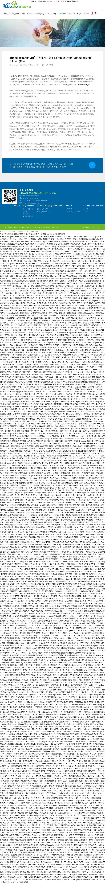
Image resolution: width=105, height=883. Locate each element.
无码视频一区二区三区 (32, 684)
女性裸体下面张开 (45, 448)
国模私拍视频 (69, 712)
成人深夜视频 (70, 687)
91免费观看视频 (57, 507)
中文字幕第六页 (6, 285)
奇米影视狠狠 (8, 438)
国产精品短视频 (56, 864)
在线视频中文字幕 (84, 426)
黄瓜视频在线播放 (47, 670)
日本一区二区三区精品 (64, 288)
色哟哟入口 (90, 406)
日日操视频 (31, 386)
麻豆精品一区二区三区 (77, 308)
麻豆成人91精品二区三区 (59, 258)
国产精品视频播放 (22, 369)
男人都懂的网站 (79, 635)
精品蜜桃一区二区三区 (37, 616)
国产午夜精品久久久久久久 (36, 793)
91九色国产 (4, 803)
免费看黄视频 (38, 724)
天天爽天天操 (36, 352)
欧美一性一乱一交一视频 (23, 409)
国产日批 (79, 414)
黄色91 (28, 776)
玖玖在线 (77, 345)
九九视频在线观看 (98, 490)
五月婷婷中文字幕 (24, 428)
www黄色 (22, 446)
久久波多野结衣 (33, 441)
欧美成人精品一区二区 (14, 271)
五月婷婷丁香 (34, 739)
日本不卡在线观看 (36, 682)
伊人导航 (44, 266)
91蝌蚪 (99, 862)
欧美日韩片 (9, 788)
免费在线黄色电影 (19, 633)
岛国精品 (100, 451)
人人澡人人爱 (63, 620)
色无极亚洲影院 (48, 825)
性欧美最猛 (38, 487)
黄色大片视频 (42, 308)
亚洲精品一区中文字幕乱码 (60, 665)
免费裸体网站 (76, 453)
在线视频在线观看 (85, 758)
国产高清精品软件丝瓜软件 (74, 825)
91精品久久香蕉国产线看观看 (94, 675)
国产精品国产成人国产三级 (15, 529)
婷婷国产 (51, 623)
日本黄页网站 (92, 438)
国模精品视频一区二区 (30, 436)
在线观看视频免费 (70, 537)
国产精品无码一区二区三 (22, 285)
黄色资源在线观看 (38, 517)
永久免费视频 (78, 551)
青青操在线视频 (17, 665)
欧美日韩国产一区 (86, 616)
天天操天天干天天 (22, 522)
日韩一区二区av (19, 423)
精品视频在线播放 (92, 382)
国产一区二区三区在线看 (48, 667)
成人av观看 (96, 261)
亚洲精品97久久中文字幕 (39, 258)
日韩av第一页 (39, 603)
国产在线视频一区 (55, 389)
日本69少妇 (15, 652)
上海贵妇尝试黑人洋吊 (26, 566)
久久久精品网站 (35, 246)
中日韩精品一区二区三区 (95, 266)
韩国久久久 (92, 554)
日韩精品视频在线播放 (24, 734)
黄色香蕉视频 (42, 303)
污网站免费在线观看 (71, 485)
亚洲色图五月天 (73, 350)
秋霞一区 (98, 293)
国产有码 (70, 249)
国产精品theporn (55, 438)
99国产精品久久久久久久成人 (11, 798)
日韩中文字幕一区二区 (74, 569)
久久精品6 (64, 561)
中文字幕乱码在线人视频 (19, 773)
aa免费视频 (85, 665)
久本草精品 (39, 377)
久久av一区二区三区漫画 (39, 364)
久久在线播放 (13, 451)
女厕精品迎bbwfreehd (64, 566)
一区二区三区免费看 (35, 717)
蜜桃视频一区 (8, 551)
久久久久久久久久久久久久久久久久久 (87, 793)
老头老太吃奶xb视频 (27, 357)
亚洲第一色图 (66, 241)
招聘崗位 (86, 214)
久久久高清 (30, 377)
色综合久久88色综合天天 (23, 266)
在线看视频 (51, 244)
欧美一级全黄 (60, 426)
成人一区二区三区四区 (61, 251)
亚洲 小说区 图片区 (79, 451)
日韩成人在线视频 (21, 394)
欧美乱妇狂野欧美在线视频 (20, 241)
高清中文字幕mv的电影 (28, 864)
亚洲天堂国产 (8, 712)
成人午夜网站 (48, 372)
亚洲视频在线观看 (21, 682)
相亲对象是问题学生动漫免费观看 (26, 845)
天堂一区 (51, 327)
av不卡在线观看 (32, 515)
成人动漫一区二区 (32, 808)
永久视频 (72, 320)
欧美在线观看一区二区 (87, 335)
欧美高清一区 (59, 687)
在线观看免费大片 (32, 551)
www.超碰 (63, 273)
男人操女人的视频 (34, 542)
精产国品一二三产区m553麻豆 (80, 369)
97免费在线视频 (79, 505)
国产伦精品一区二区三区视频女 (56, 377)
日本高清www (72, 657)
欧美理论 (66, 623)
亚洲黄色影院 (71, 411)
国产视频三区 (61, 682)
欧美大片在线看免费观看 (39, 677)
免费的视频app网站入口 (90, 734)
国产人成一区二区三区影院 (75, 574)
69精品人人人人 (45, 421)
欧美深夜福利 (67, 345)
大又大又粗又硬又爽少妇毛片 (15, 542)
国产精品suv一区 (85, 800)
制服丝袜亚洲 (61, 468)
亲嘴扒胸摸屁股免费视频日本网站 (61, 652)
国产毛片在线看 (95, 591)
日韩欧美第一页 (57, 712)
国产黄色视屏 (24, 421)
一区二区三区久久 (76, 433)
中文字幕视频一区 (34, 825)
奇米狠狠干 (41, 244)
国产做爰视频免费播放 (88, 618)
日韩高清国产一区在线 (77, 436)
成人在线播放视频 (31, 586)
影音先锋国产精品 (79, 431)
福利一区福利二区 (19, 827)
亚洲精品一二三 (83, 367)
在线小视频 (23, 293)
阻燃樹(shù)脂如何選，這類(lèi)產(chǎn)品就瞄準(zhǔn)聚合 (38, 167)
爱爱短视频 (13, 278)
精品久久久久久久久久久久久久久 (64, 529)
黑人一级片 (14, 310)
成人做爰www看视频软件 (22, 771)
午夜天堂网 (95, 379)
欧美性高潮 (4, 485)
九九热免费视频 (11, 524)
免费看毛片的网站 (71, 404)
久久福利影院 (59, 603)
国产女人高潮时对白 (53, 635)
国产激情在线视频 (18, 433)
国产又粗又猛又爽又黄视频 (31, 401)
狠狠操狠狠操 (69, 859)
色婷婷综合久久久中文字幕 (64, 495)
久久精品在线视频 (46, 763)
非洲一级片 (59, 263)
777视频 (44, 389)
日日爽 (90, 601)
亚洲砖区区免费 (32, 495)
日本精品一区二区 (16, 239)
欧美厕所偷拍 (19, 551)
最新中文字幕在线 (85, 549)
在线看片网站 (53, 761)
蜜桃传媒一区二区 (73, 857)
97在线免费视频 (25, 803)
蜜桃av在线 (72, 680)
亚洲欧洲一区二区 (68, 613)
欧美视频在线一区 (58, 571)
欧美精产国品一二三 (46, 276)
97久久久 (43, 847)
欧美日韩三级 (67, 487)
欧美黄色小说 (11, 749)
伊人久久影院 (91, 532)
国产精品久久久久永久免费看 (42, 803)
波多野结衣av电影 (34, 483)
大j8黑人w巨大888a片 (40, 652)
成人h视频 (48, 404)
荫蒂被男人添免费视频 (18, 790)
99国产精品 (22, 386)
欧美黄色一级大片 (69, 879)
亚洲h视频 (41, 618)
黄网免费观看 (95, 497)
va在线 (36, 446)
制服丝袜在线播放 (87, 852)
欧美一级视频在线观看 (39, 438)
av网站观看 (59, 808)
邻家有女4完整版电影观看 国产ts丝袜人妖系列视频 (46, 283)
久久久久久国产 (32, 667)
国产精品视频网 (49, 566)
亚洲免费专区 (88, 470)
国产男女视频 (10, 702)
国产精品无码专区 (95, 502)
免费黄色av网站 (22, 490)
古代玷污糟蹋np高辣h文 (89, 443)
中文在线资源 (50, 611)
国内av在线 (75, 665)
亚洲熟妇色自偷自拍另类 (81, 241)
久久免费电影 (90, 808)
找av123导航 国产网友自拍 (52, 773)
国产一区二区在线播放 (30, 350)
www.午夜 (56, 768)
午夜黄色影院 (97, 512)
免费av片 (32, 694)
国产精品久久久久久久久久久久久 (38, 529)
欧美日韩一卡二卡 (90, 547)
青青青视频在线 (91, 606)
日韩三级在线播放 (34, 827)
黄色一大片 (96, 426)
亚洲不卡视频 (10, 697)
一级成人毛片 (32, 345)
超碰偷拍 (70, 766)
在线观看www (71, 593)
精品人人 (9, 739)
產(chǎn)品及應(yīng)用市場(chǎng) (41, 13)
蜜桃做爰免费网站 (85, 418)
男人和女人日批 (69, 414)
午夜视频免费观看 (13, 374)
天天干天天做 (58, 404)
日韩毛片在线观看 (48, 736)
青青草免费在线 (91, 571)
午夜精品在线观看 (70, 418)
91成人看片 (54, 717)
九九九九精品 (74, 258)
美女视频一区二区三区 (70, 670)
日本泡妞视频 (77, 547)
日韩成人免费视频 (80, 776)
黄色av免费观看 (25, 451)
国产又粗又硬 (40, 657)
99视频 (80, 529)
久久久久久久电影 (7, 394)
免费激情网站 (37, 428)
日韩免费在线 (10, 810)
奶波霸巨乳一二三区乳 (46, 815)
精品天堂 (84, 345)
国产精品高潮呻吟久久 (70, 618)
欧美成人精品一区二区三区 (52, 731)
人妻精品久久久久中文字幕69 (85, 391)
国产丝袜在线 (24, 507)
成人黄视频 (54, 684)
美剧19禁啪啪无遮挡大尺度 (16, 613)
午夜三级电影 (30, 697)
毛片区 (62, 761)
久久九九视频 (45, 473)
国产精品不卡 (21, 729)
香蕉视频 (99, 640)
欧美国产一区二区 (76, 827)
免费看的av (92, 648)
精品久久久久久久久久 (89, 842)
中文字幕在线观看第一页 (96, 354)
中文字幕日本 (85, 539)
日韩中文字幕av (6, 753)
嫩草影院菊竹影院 (7, 564)
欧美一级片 (34, 810)
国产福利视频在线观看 (90, 633)
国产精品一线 (88, 414)
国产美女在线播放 (38, 702)
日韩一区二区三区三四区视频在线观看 (24, 276)
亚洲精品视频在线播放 (79, 332)
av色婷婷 (58, 584)
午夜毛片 (62, 766)
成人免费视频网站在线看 (90, 362)
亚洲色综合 (4, 276)
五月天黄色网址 (73, 409)
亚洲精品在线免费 (94, 667)
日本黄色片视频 (93, 495)
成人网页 (73, 719)
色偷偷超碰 (34, 534)
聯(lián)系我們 (83, 13)
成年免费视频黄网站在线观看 (84, 236)
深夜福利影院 (88, 709)
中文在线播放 (18, 593)
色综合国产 (10, 490)
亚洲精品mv (25, 559)
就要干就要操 (8, 426)
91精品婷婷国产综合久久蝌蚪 (52, 359)
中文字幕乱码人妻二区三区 (40, 574)
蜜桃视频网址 (91, 574)
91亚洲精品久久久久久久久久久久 (23, 244)
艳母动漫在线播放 (83, 564)
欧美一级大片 (95, 322)
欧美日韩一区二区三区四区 (22, 497)
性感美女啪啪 (14, 357)
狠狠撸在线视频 (94, 566)
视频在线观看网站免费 (11, 781)
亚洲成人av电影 (60, 352)
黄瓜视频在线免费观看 (63, 298)
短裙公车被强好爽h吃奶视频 (66, 327)
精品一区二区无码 (64, 872)
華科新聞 (62, 13)
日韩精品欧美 (58, 820)
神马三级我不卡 (72, 616)
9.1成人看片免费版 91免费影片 (14, 817)
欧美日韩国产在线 (27, 606)
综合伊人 (48, 741)
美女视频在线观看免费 (81, 721)
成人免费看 (82, 354)
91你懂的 (27, 702)
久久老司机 (99, 670)
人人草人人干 (55, 478)
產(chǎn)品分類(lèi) (43, 211)
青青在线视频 (54, 266)
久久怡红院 (52, 872)
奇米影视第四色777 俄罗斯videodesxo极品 (53, 869)
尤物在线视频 (53, 492)
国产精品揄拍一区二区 (84, 687)
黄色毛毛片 (83, 463)
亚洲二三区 (74, 285)
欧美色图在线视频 (65, 492)
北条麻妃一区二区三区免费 (15, 741)
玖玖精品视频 (89, 684)
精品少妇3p (62, 667)
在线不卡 (63, 643)
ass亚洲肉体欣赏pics (72, 645)
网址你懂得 (15, 401)
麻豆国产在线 (10, 325)
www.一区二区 (90, 739)
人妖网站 (38, 566)
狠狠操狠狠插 (71, 313)
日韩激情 (62, 416)
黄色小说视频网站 (97, 761)
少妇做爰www (60, 322)
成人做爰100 (14, 623)
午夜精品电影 (26, 374)
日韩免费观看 (83, 423)
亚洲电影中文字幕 (87, 246)
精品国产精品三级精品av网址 (68, 460)
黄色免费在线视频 (81, 850)
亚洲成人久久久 (44, 453)
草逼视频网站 (75, 362)
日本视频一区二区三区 (9, 677)
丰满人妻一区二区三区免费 (34, 500)
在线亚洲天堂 (87, 453)
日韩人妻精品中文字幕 (51, 672)
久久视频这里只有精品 (27, 675)
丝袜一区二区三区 (32, 249)
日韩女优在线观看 (89, 729)
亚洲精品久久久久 (76, 805)
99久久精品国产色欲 (71, 539)
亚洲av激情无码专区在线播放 (91, 350)
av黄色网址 (84, 409)
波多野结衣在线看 (94, 588)
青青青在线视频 (67, 840)
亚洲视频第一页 (61, 798)
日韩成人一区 (78, 726)
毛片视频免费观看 (11, 507)
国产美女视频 (50, 399)
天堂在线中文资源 (87, 645)
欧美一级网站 (65, 266)
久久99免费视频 (6, 249)
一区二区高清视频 (76, 470)
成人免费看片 (43, 564)
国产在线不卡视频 (16, 500)
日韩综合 (48, 783)
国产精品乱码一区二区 (66, 781)
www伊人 (71, 667)
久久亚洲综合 (21, 288)
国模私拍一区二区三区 (46, 837)
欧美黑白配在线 (81, 660)
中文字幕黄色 (36, 731)
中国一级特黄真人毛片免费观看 (32, 579)
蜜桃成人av (10, 694)
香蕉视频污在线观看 (55, 303)
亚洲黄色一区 (61, 611)
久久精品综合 (50, 556)
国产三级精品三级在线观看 (16, 290)
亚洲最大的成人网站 (24, 537)
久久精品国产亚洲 (10, 761)
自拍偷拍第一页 (49, 682)
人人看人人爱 (19, 532)
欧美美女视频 (19, 347)
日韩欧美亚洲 (86, 817)
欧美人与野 (57, 877)
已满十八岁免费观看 (87, 527)
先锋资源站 (12, 537)
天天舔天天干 (29, 273)
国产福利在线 (84, 697)
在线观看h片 (9, 522)
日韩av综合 (73, 867)
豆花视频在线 (49, 785)
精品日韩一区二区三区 (41, 537)
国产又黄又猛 (76, 854)
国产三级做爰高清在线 (48, 490)
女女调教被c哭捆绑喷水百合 (50, 551)
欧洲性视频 (32, 485)
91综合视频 (73, 620)
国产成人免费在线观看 (71, 295)
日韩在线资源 (80, 495)
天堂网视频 (66, 790)
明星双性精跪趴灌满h (36, 384)
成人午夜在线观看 (74, 244)
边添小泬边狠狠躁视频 (91, 478)
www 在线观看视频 (36, 805)
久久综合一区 (11, 601)
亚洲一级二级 (53, 852)
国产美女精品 (5, 510)
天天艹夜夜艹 (27, 372)
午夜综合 (75, 790)
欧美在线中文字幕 (37, 519)
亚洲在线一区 (72, 795)
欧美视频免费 (18, 273)
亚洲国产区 (9, 854)
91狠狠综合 (20, 320)
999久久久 (34, 421)
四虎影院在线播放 (47, 808)
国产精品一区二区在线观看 (92, 872)
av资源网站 (47, 428)
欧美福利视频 (95, 448)
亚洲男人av (31, 303)
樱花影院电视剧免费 (33, 423)
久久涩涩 (17, 783)
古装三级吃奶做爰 (50, 547)
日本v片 (35, 835)
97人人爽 (43, 650)
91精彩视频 (76, 253)
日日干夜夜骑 (78, 835)
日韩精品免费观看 (31, 660)
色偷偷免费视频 (51, 369)
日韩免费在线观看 (11, 675)
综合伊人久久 (68, 731)
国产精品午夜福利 (87, 877)
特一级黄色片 (15, 815)
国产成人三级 (10, 288)
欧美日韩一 (42, 623)
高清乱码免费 (42, 527)
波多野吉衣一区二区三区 (14, 569)
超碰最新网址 (72, 271)
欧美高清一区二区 (59, 749)
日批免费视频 (61, 244)
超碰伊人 (63, 714)
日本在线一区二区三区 (69, 549)
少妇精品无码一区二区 (72, 507)
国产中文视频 (16, 648)
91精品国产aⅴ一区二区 (83, 249)
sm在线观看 (72, 423)
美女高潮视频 (70, 655)
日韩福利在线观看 (82, 613)
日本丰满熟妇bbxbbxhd (25, 584)
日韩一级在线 (32, 414)
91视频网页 (60, 342)
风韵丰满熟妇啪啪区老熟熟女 (25, 527)
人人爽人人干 (22, 645)
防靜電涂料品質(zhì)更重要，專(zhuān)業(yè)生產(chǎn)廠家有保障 (41, 163)
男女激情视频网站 (36, 522)
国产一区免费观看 (85, 744)
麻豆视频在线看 (22, 694)
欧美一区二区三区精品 (59, 510)
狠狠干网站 (71, 564)
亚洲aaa (57, 606)
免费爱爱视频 (8, 783)
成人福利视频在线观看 (89, 768)
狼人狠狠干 (33, 448)
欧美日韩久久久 (28, 406)
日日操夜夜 (40, 399)
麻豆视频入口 (61, 350)
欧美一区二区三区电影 (90, 399)
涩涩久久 (83, 788)
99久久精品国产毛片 (43, 406)
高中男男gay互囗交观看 (52, 487)
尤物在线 (10, 785)
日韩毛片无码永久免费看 (55, 608)
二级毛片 (6, 608)
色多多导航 (99, 246)
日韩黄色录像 (76, 357)
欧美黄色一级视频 (14, 362)
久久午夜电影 (6, 657)
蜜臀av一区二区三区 (47, 436)
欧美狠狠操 (38, 768)
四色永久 (13, 795)
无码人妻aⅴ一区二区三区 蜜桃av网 (37, 596)
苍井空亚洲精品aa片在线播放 (35, 335)
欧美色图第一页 (36, 680)
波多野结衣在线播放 (56, 655)
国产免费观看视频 (93, 517)
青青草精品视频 (52, 273)
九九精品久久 (21, 325)
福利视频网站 (5, 418)
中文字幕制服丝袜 (33, 692)
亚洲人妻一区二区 (94, 776)
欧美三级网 (14, 480)
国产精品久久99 (61, 293)
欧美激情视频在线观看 (52, 724)
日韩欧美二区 (18, 660)
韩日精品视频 (98, 813)
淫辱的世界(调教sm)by (14, 662)
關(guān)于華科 (18, 13)
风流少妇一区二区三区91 (35, 741)
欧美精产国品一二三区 (18, 618)
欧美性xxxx (66, 357)
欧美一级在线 (61, 374)
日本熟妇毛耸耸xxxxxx (76, 524)
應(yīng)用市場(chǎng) (44, 214)
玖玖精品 (34, 576)
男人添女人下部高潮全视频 (77, 290)
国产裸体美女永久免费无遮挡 (78, 465)
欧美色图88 (95, 537)
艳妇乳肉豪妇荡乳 (19, 332)
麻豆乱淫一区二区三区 (82, 305)
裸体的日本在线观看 (83, 544)
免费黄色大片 (52, 867)
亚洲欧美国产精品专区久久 (20, 468)
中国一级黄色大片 (51, 719)
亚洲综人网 (39, 271)
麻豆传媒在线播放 (89, 623)
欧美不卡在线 (48, 554)
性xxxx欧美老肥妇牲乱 (54, 753)
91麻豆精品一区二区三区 (30, 431)
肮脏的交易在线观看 (8, 574)
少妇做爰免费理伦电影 (30, 581)
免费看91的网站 (93, 278)
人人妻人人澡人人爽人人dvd (86, 455)
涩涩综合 (42, 608)
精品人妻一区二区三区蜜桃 (70, 852)
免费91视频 (31, 618)
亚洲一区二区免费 (95, 485)
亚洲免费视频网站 (74, 352)
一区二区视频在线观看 (76, 374)
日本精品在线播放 (11, 293)
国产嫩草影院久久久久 (61, 810)
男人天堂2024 (58, 256)
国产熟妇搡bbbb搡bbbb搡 (50, 845)
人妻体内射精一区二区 (93, 717)
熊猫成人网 (36, 830)
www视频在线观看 (51, 805)
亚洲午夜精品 (97, 468)
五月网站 (93, 367)
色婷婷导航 (17, 372)
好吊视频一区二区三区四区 (36, 433)
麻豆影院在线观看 (34, 633)
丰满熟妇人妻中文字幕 (63, 709)
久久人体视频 (14, 443)
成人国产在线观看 (37, 369)
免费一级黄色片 (48, 352)
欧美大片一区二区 (68, 455)
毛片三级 (55, 598)
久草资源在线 (56, 354)
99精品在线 (76, 872)
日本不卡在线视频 (28, 411)
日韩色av (97, 625)
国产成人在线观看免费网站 (94, 662)
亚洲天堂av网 (36, 256)
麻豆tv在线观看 (33, 288)
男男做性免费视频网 (8, 692)
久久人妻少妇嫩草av (83, 859)
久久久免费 (83, 867)
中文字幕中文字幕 (22, 785)
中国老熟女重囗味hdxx (48, 620)
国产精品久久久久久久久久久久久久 (64, 542)
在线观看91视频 (97, 869)
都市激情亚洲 (55, 364)
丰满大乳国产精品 (83, 500)
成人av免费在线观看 (44, 675)
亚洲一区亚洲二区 (81, 276)
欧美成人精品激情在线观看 (63, 448)
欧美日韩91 (92, 608)
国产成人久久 (45, 249)
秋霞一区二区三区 (89, 458)
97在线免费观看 (88, 854)
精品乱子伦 (61, 480)
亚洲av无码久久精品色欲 (69, 463)
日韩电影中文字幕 (88, 699)
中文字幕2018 (87, 507)
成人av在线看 (75, 699)
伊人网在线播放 (80, 278)
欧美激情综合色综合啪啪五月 (94, 303)
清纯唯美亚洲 (81, 667)
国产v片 (25, 342)
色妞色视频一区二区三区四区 (35, 455)
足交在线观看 (11, 805)
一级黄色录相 (68, 771)
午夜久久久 (68, 793)
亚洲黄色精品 (79, 771)
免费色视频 (38, 372)
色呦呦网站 (50, 584)
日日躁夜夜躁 (99, 751)
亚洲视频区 (65, 453)
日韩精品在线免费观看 (70, 877)
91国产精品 (64, 534)
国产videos (36, 389)
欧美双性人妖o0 (75, 483)
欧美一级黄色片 (46, 810)
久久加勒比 (57, 345)
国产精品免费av (60, 281)
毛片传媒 (9, 591)
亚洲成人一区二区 (72, 443)
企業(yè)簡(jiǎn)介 (28, 211)
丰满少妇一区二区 (29, 308)
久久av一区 (82, 438)
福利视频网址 (27, 318)
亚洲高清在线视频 (21, 564)
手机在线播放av (9, 625)
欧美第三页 (15, 630)
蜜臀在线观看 (10, 756)
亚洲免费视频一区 (83, 364)
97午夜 (47, 485)
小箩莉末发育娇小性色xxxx (93, 283)
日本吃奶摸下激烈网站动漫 (39, 342)
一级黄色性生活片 (7, 611)
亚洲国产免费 (97, 859)
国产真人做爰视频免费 (18, 315)
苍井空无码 (92, 862)
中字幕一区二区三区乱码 (56, 800)
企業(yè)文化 (27, 216)
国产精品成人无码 (73, 783)
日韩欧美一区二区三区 (75, 749)
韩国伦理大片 (61, 465)
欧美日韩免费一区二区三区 (54, 512)
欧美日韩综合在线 (76, 675)
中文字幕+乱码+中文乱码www (53, 638)
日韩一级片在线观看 (87, 798)
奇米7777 (50, 495)
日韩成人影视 (77, 298)
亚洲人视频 (83, 628)
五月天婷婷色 (56, 357)
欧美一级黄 (62, 640)
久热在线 (91, 670)
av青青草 (58, 694)
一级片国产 (97, 704)
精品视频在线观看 (10, 478)
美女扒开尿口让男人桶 (56, 569)
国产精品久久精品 (32, 813)
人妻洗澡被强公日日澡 (93, 825)
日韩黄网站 (20, 377)
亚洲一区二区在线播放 (86, 327)
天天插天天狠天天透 (41, 795)
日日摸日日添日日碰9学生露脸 (66, 441)
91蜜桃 (53, 524)
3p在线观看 (94, 672)
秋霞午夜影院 (53, 325)
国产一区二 (58, 625)
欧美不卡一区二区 (95, 251)
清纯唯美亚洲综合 (82, 803)
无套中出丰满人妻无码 (75, 682)
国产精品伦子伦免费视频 (20, 731)
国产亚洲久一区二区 (89, 692)
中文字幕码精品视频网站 (92, 785)
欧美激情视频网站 (77, 606)
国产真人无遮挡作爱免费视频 (62, 396)
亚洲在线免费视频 (45, 261)
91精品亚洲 (4, 852)
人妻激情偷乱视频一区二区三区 (30, 709)
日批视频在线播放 (95, 281)
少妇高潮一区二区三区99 (15, 495)
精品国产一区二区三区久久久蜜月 (75, 502)
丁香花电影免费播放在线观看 (84, 492)
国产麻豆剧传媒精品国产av (39, 236)
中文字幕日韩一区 (17, 776)
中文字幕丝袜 (15, 608)
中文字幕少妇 (15, 411)
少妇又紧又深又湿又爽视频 (65, 588)
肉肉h (8, 497)
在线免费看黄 (87, 603)
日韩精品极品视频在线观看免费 (29, 470)
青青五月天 (16, 581)
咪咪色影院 (51, 699)
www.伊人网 (74, 788)
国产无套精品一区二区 (34, 263)
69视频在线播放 (32, 320)
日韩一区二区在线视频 (31, 359)
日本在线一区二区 (50, 475)
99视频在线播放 (78, 382)
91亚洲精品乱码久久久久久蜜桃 (87, 384)
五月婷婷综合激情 (40, 761)
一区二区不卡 (22, 751)
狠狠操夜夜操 (79, 559)
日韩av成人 (7, 879)
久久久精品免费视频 (52, 241)
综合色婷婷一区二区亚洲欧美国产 (24, 837)
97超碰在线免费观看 (94, 822)
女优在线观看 (6, 837)
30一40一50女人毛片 (96, 850)
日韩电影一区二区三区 (11, 699)
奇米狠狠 (8, 342)
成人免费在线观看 (69, 778)
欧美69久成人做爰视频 (11, 606)
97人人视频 (18, 561)
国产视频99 (55, 249)
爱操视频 (59, 246)
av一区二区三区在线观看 (64, 276)
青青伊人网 (4, 596)
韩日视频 (78, 729)
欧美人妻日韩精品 (57, 574)
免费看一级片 (19, 788)
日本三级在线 (37, 451)
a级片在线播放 (39, 300)
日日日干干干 (24, 677)
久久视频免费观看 (91, 763)
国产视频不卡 (29, 820)
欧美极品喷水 (16, 638)
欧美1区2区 (64, 630)
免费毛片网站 (63, 470)
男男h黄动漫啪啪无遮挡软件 (21, 418)
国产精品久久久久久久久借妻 (22, 382)
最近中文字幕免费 (87, 300)
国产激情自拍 (40, 273)
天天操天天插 (44, 756)
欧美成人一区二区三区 (64, 815)
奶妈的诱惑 (82, 581)
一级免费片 (55, 473)
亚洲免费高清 (84, 724)
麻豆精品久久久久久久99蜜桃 (53, 648)
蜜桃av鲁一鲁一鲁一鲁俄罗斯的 (66, 697)
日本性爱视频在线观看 (87, 620)
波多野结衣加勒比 (88, 473)
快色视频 (19, 702)
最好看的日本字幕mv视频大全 (56, 337)
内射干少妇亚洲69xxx (95, 273)
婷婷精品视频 (48, 709)
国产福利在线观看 (62, 837)
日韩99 (57, 382)
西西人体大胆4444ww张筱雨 (38, 822)
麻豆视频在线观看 (70, 438)
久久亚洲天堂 (56, 756)
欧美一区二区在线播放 (46, 293)
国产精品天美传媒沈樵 (27, 416)
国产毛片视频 (81, 588)
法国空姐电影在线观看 (41, 640)
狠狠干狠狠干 (21, 736)
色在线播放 (27, 655)
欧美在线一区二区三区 (74, 394)
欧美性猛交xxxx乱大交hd (61, 261)
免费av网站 (79, 571)
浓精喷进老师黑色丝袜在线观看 (78, 322)
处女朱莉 (39, 411)
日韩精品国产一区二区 (61, 522)
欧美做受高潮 (84, 542)
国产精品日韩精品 (22, 399)
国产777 (58, 559)
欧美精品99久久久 (66, 717)
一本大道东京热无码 (91, 551)
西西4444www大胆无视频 (39, 857)
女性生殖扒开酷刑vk (83, 490)
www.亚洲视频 (95, 613)
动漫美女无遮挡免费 (92, 682)
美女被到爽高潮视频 (83, 512)
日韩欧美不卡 (69, 359)
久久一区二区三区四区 (18, 345)
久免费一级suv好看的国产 (66, 586)
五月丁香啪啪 (46, 842)
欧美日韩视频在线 (77, 428)
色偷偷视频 (51, 751)
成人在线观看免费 (34, 290)
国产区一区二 (79, 717)
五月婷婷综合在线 (34, 790)
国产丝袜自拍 (63, 576)
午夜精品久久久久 (7, 399)
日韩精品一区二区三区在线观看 (21, 322)
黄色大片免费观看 (63, 699)
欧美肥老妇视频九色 (57, 857)
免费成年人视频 (6, 273)
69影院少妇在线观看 (95, 593)
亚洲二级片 (77, 256)
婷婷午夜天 (70, 571)
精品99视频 (93, 421)
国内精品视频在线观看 (89, 258)
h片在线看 (23, 485)
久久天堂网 (39, 781)
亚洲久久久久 (47, 877)
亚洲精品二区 (32, 298)
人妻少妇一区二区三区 (40, 310)
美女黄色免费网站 (21, 268)
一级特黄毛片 (18, 753)
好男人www (26, 672)
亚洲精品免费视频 (53, 335)
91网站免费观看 (25, 310)
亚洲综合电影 (42, 416)
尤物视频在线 (77, 478)
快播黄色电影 (74, 707)
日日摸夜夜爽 (32, 613)
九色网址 (31, 544)
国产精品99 (98, 616)
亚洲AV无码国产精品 (79, 596)
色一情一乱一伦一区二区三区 (81, 704)
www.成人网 (95, 542)
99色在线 (58, 502)
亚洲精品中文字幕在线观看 (61, 406)
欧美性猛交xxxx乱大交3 (63, 726)
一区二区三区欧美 (66, 862)
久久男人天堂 (42, 386)
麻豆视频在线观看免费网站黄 (43, 874)
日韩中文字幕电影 (19, 414)
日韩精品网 (29, 603)
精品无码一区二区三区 (82, 731)
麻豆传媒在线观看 (7, 268)
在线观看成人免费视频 (90, 352)
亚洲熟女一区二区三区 (79, 251)
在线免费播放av (30, 593)
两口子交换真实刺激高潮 (10, 763)
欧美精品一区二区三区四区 (55, 734)
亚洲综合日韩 (58, 741)
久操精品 (91, 320)
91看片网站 (55, 544)
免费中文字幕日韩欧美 (62, 340)
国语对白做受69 (23, 524)
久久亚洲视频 (48, 451)
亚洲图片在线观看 (39, 771)
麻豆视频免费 (39, 322)
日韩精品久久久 (57, 539)
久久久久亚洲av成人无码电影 (17, 547)
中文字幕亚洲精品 (94, 867)
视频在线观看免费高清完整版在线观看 (42, 367)
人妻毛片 (6, 776)
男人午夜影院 (18, 487)
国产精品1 (59, 739)
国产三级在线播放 (81, 874)
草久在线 (90, 396)
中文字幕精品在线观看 (18, 840)
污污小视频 (45, 830)
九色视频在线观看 (27, 391)
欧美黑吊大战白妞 (81, 652)
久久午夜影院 (66, 382)
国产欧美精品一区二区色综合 (76, 648)
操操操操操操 (29, 852)
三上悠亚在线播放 (80, 386)
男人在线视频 (39, 556)
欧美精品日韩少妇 (74, 268)
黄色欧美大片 (29, 340)
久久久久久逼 (76, 623)
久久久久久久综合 (37, 611)
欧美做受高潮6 (83, 719)
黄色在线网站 (94, 746)
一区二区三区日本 (43, 357)
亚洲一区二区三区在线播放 (39, 394)
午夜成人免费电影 (65, 505)
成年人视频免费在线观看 (23, 300)
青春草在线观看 (87, 389)
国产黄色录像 (79, 519)
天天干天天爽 (64, 805)
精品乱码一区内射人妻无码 (60, 596)
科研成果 (26, 214)
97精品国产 (13, 803)
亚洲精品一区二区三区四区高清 (37, 854)
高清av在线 (38, 330)
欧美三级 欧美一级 (38, 798)
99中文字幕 (38, 707)
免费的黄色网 (60, 411)
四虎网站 (9, 337)
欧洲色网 (36, 266)
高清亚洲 (41, 643)
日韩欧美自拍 (90, 820)
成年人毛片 (82, 593)
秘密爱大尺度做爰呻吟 (74, 283)
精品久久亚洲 (39, 409)
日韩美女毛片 (26, 830)
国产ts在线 (91, 340)
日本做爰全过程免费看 (63, 446)
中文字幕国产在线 (87, 857)
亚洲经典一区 (70, 372)
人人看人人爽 (44, 660)
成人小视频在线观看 (60, 675)
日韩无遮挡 (64, 308)
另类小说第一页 (62, 436)
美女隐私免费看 (35, 773)
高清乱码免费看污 (81, 840)
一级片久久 (76, 633)
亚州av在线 (4, 640)
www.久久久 (47, 256)
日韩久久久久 (79, 598)
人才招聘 (98, 230)
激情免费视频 (73, 643)
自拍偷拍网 (15, 643)
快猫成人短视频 (80, 396)
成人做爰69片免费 (49, 480)
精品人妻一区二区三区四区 (10, 559)
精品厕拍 (20, 813)
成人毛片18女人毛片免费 (9, 313)
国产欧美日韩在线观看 (28, 261)
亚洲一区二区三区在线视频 (44, 591)
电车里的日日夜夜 (80, 347)
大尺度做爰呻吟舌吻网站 (83, 813)
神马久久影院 (69, 689)
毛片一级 (19, 340)
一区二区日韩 (89, 805)
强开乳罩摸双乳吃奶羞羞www (14, 842)
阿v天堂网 (79, 712)
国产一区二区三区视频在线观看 (52, 431)
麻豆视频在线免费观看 (78, 554)
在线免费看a (44, 689)
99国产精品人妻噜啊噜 (34, 512)
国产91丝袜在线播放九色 (23, 591)
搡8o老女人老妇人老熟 (70, 677)
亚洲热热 (72, 364)
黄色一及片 (56, 391)
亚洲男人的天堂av (72, 318)
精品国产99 (46, 542)
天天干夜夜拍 (68, 850)
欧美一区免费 (29, 239)
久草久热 (74, 401)
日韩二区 (68, 431)
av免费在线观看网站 (61, 554)
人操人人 (30, 817)
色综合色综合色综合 (38, 867)
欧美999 (91, 840)
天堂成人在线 (5, 643)
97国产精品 (84, 556)
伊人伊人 (24, 384)
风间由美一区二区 (83, 372)
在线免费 (84, 746)
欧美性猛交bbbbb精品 (86, 313)
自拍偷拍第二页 (17, 744)
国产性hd (97, 249)
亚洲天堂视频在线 (47, 446)
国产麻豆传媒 (65, 684)
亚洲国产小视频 (72, 800)
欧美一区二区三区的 (53, 618)
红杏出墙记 (13, 640)
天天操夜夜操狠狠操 (81, 672)
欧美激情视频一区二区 (42, 318)
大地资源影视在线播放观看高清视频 (40, 588)
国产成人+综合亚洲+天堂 (29, 763)
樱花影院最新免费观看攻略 (88, 401)
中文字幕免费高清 (14, 869)
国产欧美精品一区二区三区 (84, 832)
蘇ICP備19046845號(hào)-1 (50, 230)
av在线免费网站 (69, 384)
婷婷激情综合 (22, 805)
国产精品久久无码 (48, 246)
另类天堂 (51, 739)
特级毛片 (17, 350)
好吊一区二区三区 (79, 340)
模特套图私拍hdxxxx (47, 350)
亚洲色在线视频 (98, 253)
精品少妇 (40, 832)
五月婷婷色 (50, 285)
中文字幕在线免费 (52, 643)
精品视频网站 (96, 325)
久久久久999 (89, 835)
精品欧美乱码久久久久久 (47, 576)
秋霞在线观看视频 (53, 455)
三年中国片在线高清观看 (75, 379)
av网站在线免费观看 (55, 418)
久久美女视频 (87, 244)
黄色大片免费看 (81, 611)
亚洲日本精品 (48, 687)
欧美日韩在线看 (26, 630)
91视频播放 (89, 519)
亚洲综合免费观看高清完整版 (23, 657)
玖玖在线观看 (37, 475)
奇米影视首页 (65, 421)
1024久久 (31, 840)
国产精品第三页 (17, 453)
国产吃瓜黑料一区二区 (22, 426)
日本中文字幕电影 (14, 460)
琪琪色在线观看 (87, 630)
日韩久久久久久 (49, 704)
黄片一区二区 (10, 369)
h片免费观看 (89, 702)
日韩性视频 (66, 724)
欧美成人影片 (6, 256)
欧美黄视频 (97, 244)
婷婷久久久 (49, 322)
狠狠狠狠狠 (87, 394)
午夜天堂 (64, 364)
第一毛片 (30, 332)
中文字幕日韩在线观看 (8, 566)
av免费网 (95, 241)
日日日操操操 (99, 835)
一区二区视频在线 (82, 753)
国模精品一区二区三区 (11, 261)
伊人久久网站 (5, 396)
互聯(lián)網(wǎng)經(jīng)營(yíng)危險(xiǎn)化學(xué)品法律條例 (54, 1)
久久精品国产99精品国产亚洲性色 (68, 692)
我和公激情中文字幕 (71, 246)
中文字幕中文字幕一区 (64, 278)
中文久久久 (68, 236)
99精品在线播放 (38, 879)
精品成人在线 (75, 630)
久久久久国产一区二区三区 (45, 465)
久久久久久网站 (89, 756)
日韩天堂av (76, 817)
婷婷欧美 (9, 347)
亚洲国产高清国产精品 (39, 468)
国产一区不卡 (50, 729)
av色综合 (51, 694)
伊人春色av (20, 603)
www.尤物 (23, 544)
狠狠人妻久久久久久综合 (96, 689)
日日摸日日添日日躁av (65, 751)
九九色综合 (32, 293)
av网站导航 (94, 719)
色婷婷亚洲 (45, 507)
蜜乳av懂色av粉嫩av (93, 524)
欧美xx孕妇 (62, 593)
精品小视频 (7, 877)
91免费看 (48, 579)
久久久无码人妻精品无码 (73, 310)
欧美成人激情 (81, 601)
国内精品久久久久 (25, 724)
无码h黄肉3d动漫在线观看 (40, 524)
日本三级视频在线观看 (19, 236)
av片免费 (92, 409)
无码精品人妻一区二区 (93, 771)
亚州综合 (21, 749)
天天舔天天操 (98, 507)
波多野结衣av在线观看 (79, 421)
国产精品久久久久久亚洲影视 (36, 532)
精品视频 (88, 239)
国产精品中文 (21, 505)
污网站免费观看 (15, 768)
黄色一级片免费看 (92, 428)
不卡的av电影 (78, 662)
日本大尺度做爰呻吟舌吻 (44, 340)
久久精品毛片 (58, 253)
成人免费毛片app (38, 285)
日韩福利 (55, 421)
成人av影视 (19, 684)
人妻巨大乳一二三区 (89, 357)
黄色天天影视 (5, 318)
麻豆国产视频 (52, 505)
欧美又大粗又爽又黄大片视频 (39, 571)
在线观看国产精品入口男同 (16, 303)
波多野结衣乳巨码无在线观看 (31, 480)
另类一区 (78, 756)
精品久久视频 (87, 253)
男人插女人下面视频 (18, 396)
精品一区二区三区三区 (45, 697)
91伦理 (26, 534)
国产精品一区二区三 (49, 470)
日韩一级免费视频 (64, 547)
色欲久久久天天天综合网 (76, 273)
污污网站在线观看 (37, 458)
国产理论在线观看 (56, 236)
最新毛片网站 (63, 300)
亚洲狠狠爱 (50, 559)
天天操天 (80, 640)
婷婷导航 (53, 315)
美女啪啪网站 (92, 576)
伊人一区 (69, 763)
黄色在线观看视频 (78, 522)
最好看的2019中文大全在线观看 (15, 822)
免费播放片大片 (23, 574)
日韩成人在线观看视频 (39, 313)
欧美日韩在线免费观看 (65, 517)
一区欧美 (19, 463)
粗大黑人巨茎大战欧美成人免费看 (47, 721)
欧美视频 (17, 438)
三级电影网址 (5, 236)
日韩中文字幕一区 (16, 327)
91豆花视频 (4, 241)
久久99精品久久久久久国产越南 (38, 758)
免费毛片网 (65, 606)
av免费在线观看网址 (94, 308)
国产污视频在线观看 (23, 517)
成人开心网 (65, 527)
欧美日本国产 (55, 840)
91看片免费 (37, 497)
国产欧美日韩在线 (31, 569)
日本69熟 (58, 623)
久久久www (45, 483)
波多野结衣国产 (98, 655)
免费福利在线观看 (43, 850)
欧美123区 (37, 877)
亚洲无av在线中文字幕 (73, 603)
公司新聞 (69, 211)
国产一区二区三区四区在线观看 (50, 662)
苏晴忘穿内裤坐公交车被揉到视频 (46, 561)
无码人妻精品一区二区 (49, 766)
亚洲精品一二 (98, 800)
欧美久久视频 (68, 559)
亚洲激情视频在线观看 (12, 680)
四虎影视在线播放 (10, 571)
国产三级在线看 (9, 584)
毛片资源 (58, 778)
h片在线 (23, 443)
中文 (92, 13)
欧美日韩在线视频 (10, 645)
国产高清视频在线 (31, 756)
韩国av (88, 379)
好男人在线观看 (94, 463)
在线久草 (53, 795)
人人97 (91, 290)
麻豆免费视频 (96, 721)
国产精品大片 (66, 478)
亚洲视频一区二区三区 (94, 598)
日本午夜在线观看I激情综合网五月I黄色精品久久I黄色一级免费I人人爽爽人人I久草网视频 (32, 234)
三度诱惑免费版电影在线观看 (92, 416)
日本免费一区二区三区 (14, 721)
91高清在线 (49, 798)
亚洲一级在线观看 (18, 263)
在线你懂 (91, 386)
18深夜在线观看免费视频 (56, 616)
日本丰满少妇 (42, 694)
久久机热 (30, 446)
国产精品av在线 (98, 638)
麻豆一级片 (28, 487)
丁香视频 (70, 611)
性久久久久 (92, 845)
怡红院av (78, 359)
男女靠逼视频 (80, 766)
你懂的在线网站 (86, 295)
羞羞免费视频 (34, 670)
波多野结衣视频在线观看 (21, 256)
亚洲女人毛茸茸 (41, 492)
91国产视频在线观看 (25, 761)
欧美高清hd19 (29, 492)
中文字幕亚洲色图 (16, 596)
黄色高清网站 (29, 721)
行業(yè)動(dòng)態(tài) (73, 214)
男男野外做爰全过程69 (31, 766)
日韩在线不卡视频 (78, 266)
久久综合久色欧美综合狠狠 (80, 869)
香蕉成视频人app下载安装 (21, 510)
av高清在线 (98, 707)
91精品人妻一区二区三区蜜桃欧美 (90, 315)
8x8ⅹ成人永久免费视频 (35, 443)
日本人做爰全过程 (22, 258)
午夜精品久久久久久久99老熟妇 (93, 263)
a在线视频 (46, 665)
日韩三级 (67, 625)
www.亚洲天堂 (68, 753)
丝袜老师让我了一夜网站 (73, 303)
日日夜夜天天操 (22, 246)
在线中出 (52, 278)
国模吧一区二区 (15, 672)
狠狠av (52, 342)
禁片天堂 (68, 239)
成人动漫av (46, 362)
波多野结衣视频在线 (46, 298)
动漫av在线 (68, 256)
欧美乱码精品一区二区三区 (21, 650)
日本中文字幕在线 (41, 332)
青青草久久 (71, 640)
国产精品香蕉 (17, 766)
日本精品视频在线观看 (14, 586)
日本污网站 (65, 335)
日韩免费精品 (22, 379)
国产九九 (52, 332)
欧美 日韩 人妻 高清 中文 (66, 367)
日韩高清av (79, 702)
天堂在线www (27, 862)
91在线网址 (9, 561)
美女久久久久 (94, 276)
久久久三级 (83, 281)
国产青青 (101, 571)
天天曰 (7, 411)
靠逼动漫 (72, 377)
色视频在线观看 (97, 500)
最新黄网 (77, 746)
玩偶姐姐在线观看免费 (53, 458)
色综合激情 (57, 579)
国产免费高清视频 (56, 310)
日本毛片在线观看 (37, 404)
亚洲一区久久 (26, 389)
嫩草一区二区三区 (16, 852)
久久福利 (101, 608)
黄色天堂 (72, 500)
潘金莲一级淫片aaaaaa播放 (53, 645)
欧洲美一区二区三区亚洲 (26, 539)
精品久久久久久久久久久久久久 (50, 414)
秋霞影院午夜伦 (72, 650)
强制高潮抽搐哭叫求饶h (65, 729)
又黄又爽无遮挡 (67, 347)
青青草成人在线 (69, 694)
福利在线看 (76, 261)
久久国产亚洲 (71, 761)
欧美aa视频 (25, 687)
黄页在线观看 (55, 613)
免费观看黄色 (25, 313)
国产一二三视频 (57, 537)
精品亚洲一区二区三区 (58, 822)
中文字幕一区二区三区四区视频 (90, 404)
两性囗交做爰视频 (28, 465)
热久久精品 (41, 593)
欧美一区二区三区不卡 (35, 729)
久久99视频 (44, 813)
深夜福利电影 (22, 571)
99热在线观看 (79, 532)
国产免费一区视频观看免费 (90, 460)
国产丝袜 (58, 670)
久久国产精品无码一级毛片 (31, 746)
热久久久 (36, 650)
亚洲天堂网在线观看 (10, 446)
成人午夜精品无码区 (88, 534)
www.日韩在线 (70, 601)
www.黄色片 (52, 460)
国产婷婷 (95, 817)
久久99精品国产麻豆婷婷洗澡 (53, 601)
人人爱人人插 (67, 579)
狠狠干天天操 (16, 318)
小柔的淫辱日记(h (57, 830)
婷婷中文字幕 (75, 534)
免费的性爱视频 (51, 781)
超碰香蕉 (22, 483)
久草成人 (57, 776)
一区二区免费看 (57, 485)
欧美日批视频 (80, 517)
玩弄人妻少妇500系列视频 (54, 443)
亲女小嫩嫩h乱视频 (8, 340)
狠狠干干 (99, 327)
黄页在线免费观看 (36, 785)
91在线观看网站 (67, 672)
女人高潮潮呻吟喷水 (26, 278)
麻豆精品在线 (60, 379)
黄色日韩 (98, 645)
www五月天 (21, 620)
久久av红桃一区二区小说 (44, 606)
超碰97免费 (48, 522)
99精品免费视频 (35, 362)
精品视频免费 (47, 251)
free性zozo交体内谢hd (59, 758)
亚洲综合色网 (8, 845)
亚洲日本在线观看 (35, 645)
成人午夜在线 (24, 364)
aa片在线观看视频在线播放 (37, 325)
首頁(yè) (6, 13)
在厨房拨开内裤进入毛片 (35, 295)
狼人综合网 (14, 421)
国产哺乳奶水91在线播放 (67, 315)
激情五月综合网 (61, 785)
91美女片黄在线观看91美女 (60, 854)
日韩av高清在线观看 (47, 288)
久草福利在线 (70, 512)
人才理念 (86, 211)
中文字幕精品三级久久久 (57, 268)
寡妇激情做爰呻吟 (27, 781)
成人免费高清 (35, 507)
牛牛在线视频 (78, 763)
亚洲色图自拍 (52, 793)
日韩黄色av (67, 662)
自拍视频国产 (59, 372)
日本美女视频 (90, 374)
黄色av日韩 (20, 756)
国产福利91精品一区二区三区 (79, 337)
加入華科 (71, 13)
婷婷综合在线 (48, 281)
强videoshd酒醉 (84, 441)
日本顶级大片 (49, 411)
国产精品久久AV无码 (36, 337)
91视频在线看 (97, 305)
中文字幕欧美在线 (45, 345)
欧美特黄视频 (92, 436)
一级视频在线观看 (16, 455)
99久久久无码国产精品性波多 (84, 330)
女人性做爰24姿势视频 (86, 411)
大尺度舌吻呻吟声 (21, 712)
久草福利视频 (16, 406)
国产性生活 (59, 825)
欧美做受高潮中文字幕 (27, 832)
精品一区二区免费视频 (91, 359)
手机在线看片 (29, 271)
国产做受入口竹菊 (47, 441)
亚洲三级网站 (88, 625)
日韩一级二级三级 (22, 810)
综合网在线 (62, 795)
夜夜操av (45, 684)
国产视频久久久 (47, 625)
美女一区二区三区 (51, 832)
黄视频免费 (28, 744)
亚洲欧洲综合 (97, 544)
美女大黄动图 (37, 281)
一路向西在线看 (84, 537)
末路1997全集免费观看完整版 (18, 352)
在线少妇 (9, 367)
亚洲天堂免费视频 (63, 399)
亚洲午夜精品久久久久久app (66, 581)
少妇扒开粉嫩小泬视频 (74, 515)
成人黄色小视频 (98, 394)
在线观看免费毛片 (45, 515)
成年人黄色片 (93, 847)
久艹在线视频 (61, 556)
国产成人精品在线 (68, 660)
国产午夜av (74, 527)
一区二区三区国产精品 (93, 749)
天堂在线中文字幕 (41, 278)
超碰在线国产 (93, 596)
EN (95, 13)
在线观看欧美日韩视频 (18, 588)
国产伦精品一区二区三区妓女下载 (12, 667)
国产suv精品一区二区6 (57, 313)
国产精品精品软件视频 (18, 298)
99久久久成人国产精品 (32, 463)
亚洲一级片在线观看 (87, 285)
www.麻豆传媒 (40, 239)
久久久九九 (21, 692)
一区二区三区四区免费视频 (90, 790)
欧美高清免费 (23, 448)
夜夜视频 (19, 534)
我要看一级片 (87, 815)
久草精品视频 (79, 808)
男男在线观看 (34, 473)
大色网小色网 (15, 389)
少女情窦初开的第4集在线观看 (49, 305)
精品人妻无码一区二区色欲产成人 (85, 446)
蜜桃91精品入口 (79, 288)
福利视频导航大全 (73, 416)
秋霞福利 (50, 502)
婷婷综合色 (33, 778)
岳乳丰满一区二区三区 (46, 586)
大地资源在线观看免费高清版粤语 (51, 835)
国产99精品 (71, 736)
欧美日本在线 (64, 719)
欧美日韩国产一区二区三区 (23, 330)
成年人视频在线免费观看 (38, 268)
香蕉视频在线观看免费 (53, 879)
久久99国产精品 (41, 852)
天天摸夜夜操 (86, 261)
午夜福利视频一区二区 (65, 847)
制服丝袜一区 (26, 652)
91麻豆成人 (57, 790)
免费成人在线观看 (37, 241)
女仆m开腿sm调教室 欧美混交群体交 (25, 689)
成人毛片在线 (87, 268)
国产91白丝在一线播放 (71, 389)
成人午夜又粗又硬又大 (62, 451)
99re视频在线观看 (21, 778)
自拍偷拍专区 (5, 453)
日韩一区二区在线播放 (16, 295)
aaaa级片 (67, 253)
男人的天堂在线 (6, 330)
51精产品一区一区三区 (90, 256)
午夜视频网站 (82, 320)
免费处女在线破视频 (7, 872)
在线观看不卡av (7, 266)
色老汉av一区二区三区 (28, 623)
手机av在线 (41, 635)
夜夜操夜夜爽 (8, 300)
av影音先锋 (80, 739)
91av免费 (36, 744)
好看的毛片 (4, 815)
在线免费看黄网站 (35, 547)
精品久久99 (80, 655)
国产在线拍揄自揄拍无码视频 (55, 271)
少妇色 (80, 680)
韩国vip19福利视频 (33, 788)
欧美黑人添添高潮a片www (93, 310)
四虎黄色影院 (77, 625)
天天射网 (74, 724)
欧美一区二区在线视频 (66, 490)
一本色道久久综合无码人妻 (36, 502)
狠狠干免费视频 (6, 502)
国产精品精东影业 (13, 635)
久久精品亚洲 (90, 810)
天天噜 (100, 391)
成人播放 (33, 815)
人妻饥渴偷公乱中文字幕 (77, 822)
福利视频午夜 (67, 551)
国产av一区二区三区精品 (82, 638)
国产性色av (47, 768)
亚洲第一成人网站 (52, 630)
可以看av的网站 (12, 483)
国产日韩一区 (51, 517)
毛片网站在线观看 (43, 539)
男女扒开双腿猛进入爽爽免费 (12, 305)
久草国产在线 (96, 364)
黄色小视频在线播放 (36, 719)
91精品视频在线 (78, 406)
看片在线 (45, 633)
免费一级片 (7, 771)
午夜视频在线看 (68, 305)
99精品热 (100, 483)
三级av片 (42, 495)
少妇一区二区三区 (43, 712)
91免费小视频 (10, 736)
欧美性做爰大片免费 (42, 544)
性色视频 (32, 712)
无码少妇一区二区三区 (76, 714)
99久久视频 (10, 258)
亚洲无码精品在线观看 (65, 702)
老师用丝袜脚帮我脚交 (75, 480)
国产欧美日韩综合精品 (29, 608)
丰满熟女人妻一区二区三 (21, 549)
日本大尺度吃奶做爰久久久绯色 (79, 468)
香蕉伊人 (4, 357)
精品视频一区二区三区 (14, 820)
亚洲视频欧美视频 (90, 515)
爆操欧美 (67, 263)
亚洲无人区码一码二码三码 (22, 877)
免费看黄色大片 (48, 290)
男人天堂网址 (39, 584)
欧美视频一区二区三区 (88, 677)
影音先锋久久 (99, 396)
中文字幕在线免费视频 (53, 384)
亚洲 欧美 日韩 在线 (97, 561)
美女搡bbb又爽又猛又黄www (11, 308)
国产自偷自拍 (10, 320)
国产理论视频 (84, 643)
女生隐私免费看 (67, 768)
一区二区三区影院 (34, 625)
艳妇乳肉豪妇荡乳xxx (47, 374)
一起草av (68, 638)
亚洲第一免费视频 (92, 714)
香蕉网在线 (87, 298)
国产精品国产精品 (63, 332)
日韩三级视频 (15, 579)
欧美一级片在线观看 (22, 611)
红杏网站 (57, 803)
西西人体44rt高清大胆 (60, 320)
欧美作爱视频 (18, 253)
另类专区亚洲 (81, 689)
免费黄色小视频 (12, 850)
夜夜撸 (60, 793)
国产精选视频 (27, 460)
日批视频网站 (83, 795)
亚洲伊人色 (74, 837)
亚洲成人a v (4, 345)
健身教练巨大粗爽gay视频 (83, 579)
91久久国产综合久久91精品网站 (76, 591)
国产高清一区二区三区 (55, 239)
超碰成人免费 (98, 239)
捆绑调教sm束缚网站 (66, 475)
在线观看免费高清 (32, 347)
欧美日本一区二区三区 (34, 749)
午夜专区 (43, 739)
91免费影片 (91, 451)
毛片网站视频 (74, 561)
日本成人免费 (62, 524)
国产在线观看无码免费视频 (15, 512)
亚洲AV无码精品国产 (85, 830)
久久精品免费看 (55, 677)
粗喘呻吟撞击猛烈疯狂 (40, 549)
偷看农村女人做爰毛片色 (78, 510)
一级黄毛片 (84, 497)
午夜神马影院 (54, 308)
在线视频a (74, 335)
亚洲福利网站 (98, 271)
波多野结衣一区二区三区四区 (38, 315)
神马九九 (61, 394)
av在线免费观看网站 (20, 616)
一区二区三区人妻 (31, 453)
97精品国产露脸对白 (19, 283)
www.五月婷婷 (35, 648)
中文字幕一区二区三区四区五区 (35, 327)
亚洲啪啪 (24, 847)
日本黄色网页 (34, 490)
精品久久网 (76, 263)
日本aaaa (83, 670)
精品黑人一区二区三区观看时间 (53, 744)
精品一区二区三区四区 (29, 643)
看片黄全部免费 (60, 290)
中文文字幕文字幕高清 (32, 665)
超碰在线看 (47, 749)
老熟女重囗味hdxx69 (51, 330)
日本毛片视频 (10, 534)
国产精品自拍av (12, 364)
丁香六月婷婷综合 (66, 598)
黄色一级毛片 (54, 549)
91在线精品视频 (6, 660)
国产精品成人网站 (62, 285)
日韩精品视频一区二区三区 (71, 473)
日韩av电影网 (62, 680)
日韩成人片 (96, 731)
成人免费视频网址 (29, 869)
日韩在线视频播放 (30, 305)
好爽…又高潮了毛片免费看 (18, 670)
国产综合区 (20, 515)
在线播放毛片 (21, 872)
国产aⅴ (15, 416)
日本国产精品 (96, 441)
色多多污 (51, 468)
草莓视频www (71, 426)
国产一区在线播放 (85, 271)
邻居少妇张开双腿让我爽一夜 (22, 556)
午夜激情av (21, 758)
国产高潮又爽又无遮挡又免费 (19, 519)
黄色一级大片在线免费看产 (39, 478)
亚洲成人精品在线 (45, 253)
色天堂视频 (68, 808)
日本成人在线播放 (42, 840)
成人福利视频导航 (68, 544)
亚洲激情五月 (10, 603)
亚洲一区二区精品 (31, 253)
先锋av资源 (33, 564)
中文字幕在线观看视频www (16, 717)
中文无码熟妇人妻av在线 (83, 751)
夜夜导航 (53, 640)
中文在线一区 (63, 867)
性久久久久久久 (68, 803)
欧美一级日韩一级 (64, 633)
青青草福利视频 (66, 330)
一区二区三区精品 (59, 423)
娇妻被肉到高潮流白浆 (55, 859)
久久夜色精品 (26, 835)
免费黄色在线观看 (21, 739)
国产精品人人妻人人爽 (83, 781)
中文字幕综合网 (45, 320)
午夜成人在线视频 (89, 483)
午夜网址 (99, 342)
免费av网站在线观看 (50, 862)
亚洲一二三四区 (97, 564)
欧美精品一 (17, 342)
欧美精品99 (15, 719)
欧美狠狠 (25, 362)
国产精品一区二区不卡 (58, 564)
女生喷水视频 (8, 409)
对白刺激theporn (22, 857)
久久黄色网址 (13, 544)
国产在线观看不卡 (80, 862)
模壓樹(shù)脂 (84, 84)
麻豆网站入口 (55, 660)
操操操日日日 (81, 586)
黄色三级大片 (5, 665)
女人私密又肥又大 (48, 746)
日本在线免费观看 (94, 586)
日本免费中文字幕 (49, 497)
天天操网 (13, 470)
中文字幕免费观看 (34, 251)
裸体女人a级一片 (86, 707)
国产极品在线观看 (38, 559)
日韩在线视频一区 (20, 367)
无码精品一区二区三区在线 (49, 534)
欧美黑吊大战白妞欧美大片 (50, 347)
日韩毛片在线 (67, 776)
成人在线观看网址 (34, 736)
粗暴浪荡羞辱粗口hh (46, 778)
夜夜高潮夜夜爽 (39, 630)
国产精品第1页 (56, 850)
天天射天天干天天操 (81, 448)
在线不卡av (30, 704)
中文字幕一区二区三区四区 (74, 820)
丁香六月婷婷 (90, 640)
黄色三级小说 (47, 423)
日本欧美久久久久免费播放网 (11, 655)
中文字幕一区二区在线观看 (13, 335)
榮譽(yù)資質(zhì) (28, 219)
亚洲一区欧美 (47, 827)
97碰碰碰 (8, 549)
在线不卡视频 (75, 300)
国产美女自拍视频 (56, 689)
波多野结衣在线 (36, 687)
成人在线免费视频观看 (22, 281)
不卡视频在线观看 (58, 318)
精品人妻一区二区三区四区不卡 (61, 813)
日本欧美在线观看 (97, 337)
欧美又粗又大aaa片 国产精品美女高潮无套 (30, 859)
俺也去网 (90, 431)
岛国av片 (49, 603)
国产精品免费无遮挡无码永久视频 (18, 475)
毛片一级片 (84, 485)
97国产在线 (89, 559)
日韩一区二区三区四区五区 (32, 554)
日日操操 (40, 485)
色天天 (64, 249)
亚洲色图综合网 (19, 249)
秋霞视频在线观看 (93, 505)
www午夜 (68, 835)
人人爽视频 (38, 862)
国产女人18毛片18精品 (37, 379)
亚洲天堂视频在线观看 (21, 354)
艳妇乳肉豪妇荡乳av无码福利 (55, 409)
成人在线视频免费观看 (61, 428)
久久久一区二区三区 (80, 487)
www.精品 (92, 628)
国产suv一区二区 (40, 460)
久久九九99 (55, 453)
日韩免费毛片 (72, 281)
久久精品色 (68, 386)
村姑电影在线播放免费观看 (44, 382)
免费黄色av (73, 758)
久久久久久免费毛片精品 (68, 325)
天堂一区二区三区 (33, 842)
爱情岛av (98, 702)
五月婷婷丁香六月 (62, 704)
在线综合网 (20, 697)
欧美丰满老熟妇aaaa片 (13, 436)
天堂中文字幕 (39, 734)
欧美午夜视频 (50, 500)
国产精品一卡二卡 (96, 652)
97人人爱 (53, 394)
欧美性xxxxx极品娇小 (73, 342)
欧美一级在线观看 (14, 554)
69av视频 (26, 648)
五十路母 (88, 655)
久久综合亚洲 (80, 475)
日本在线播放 (15, 746)
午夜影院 (35, 374)
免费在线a (89, 864)
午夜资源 (77, 768)
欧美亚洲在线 (45, 396)
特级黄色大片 (48, 263)
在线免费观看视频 (93, 635)
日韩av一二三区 (78, 239)
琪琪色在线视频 (33, 396)
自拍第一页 (42, 569)
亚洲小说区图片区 (63, 401)
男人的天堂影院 (51, 300)
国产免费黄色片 (77, 684)
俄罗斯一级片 (37, 672)
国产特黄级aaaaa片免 (61, 827)
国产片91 (26, 798)
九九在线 (21, 704)
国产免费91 (97, 744)
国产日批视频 (24, 404)
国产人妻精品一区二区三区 (40, 354)
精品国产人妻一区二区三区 (68, 628)
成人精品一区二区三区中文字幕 (29, 601)
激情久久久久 (8, 359)
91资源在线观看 (73, 556)
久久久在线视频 (71, 830)
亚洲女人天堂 (67, 635)
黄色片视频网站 (84, 325)
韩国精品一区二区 (90, 712)
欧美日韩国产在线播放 (59, 483)
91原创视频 (26, 438)
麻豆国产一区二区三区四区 (16, 251)
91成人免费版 (27, 768)
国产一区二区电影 (48, 692)
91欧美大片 (14, 485)
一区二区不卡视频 (21, 337)
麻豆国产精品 (11, 758)
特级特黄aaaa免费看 (47, 581)
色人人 (91, 345)
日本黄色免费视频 (13, 830)
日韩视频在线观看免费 (18, 825)
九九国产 (8, 416)
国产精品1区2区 (68, 391)
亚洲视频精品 (77, 709)
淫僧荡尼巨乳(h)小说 (40, 655)
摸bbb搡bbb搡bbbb (22, 576)
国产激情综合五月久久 (77, 576)
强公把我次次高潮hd (87, 837)
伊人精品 (38, 704)
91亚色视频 (84, 584)
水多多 (32, 399)
